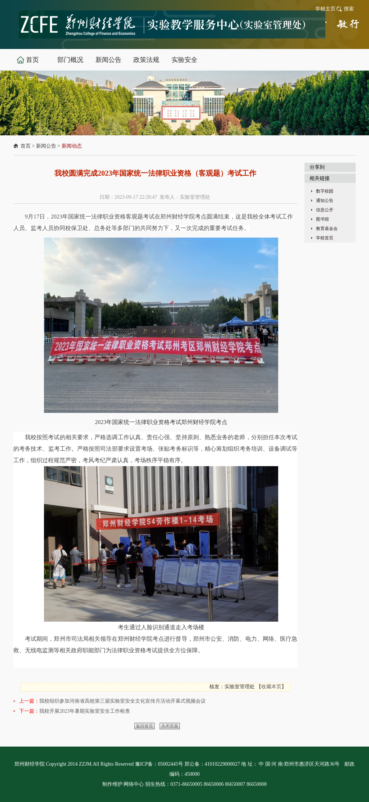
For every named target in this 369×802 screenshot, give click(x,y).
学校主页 (325, 9)
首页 (26, 146)
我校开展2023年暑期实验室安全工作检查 (84, 711)
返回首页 (144, 726)
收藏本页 (271, 686)
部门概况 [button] (70, 59)
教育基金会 (327, 228)
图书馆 (322, 219)
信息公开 (324, 209)
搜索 (349, 9)
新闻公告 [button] (108, 59)
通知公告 (324, 200)
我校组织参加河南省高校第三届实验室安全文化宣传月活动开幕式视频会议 (122, 701)
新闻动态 (72, 146)
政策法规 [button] (146, 59)
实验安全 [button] (184, 59)
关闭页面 (169, 726)
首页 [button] (32, 59)
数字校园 (324, 191)
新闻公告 (46, 146)
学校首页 (324, 237)
